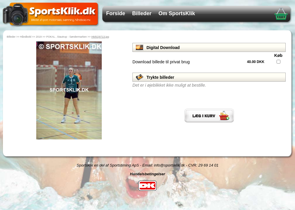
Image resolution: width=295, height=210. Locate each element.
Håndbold (26, 36)
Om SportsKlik (176, 13)
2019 (39, 36)
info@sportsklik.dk (169, 165)
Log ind (147, 197)
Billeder (141, 13)
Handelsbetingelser (147, 174)
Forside (115, 13)
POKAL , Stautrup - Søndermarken (66, 36)
